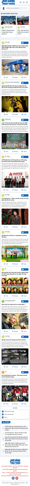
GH (5, 371)
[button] (24, 77)
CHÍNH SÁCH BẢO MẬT (19, 482)
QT (5, 268)
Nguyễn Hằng (7, 119)
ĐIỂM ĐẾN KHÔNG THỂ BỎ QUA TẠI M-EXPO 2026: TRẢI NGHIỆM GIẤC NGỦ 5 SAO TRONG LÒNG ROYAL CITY (15, 47)
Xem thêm (15, 408)
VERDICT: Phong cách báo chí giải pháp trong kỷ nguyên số (8, 32)
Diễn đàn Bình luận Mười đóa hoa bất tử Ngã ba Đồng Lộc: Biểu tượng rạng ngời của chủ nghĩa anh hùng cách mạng (15, 274)
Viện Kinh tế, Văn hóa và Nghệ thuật (12, 82)
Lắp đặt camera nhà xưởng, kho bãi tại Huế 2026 (14, 339)
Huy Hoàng (7, 42)
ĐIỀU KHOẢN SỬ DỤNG (7, 482)
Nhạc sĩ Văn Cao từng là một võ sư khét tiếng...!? (13, 304)
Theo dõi (24, 42)
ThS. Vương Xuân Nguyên (10, 300)
